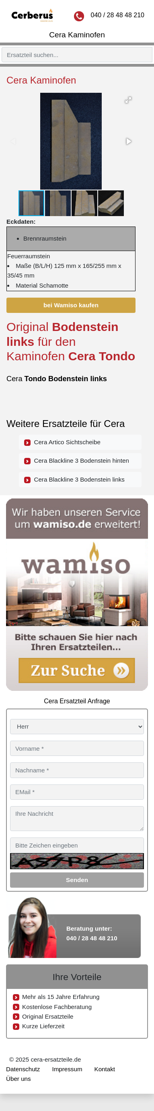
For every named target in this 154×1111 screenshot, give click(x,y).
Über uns (18, 1078)
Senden (77, 879)
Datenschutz (23, 1069)
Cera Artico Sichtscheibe (62, 442)
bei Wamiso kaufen (71, 305)
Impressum (67, 1069)
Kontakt (104, 1069)
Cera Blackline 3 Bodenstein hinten (76, 460)
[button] (128, 100)
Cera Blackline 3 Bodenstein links (74, 479)
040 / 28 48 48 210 (117, 15)
